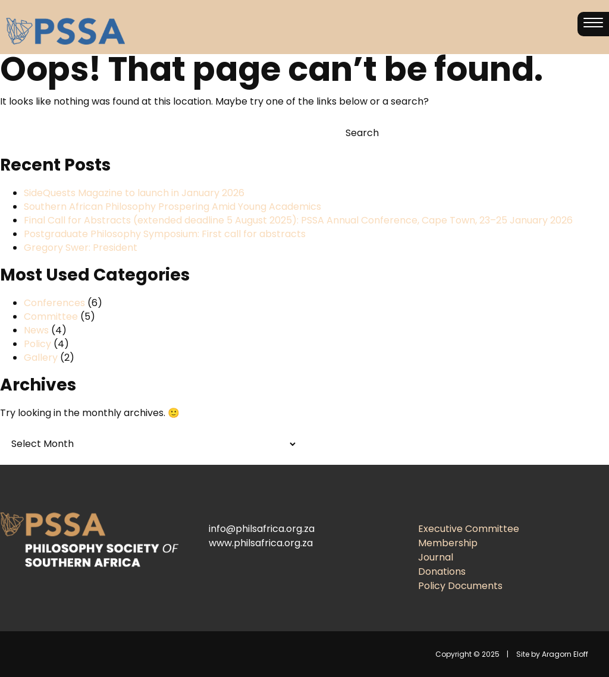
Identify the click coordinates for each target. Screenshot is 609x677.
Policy (37, 344)
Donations (442, 571)
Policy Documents (460, 586)
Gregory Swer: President (80, 247)
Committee (51, 316)
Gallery (41, 357)
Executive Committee (468, 529)
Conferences (54, 303)
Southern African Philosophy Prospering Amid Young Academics (172, 206)
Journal (435, 557)
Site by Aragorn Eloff (552, 654)
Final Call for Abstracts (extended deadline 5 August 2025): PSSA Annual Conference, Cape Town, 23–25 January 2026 (298, 220)
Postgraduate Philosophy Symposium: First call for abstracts (165, 234)
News (36, 330)
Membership (448, 543)
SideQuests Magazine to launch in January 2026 (134, 193)
